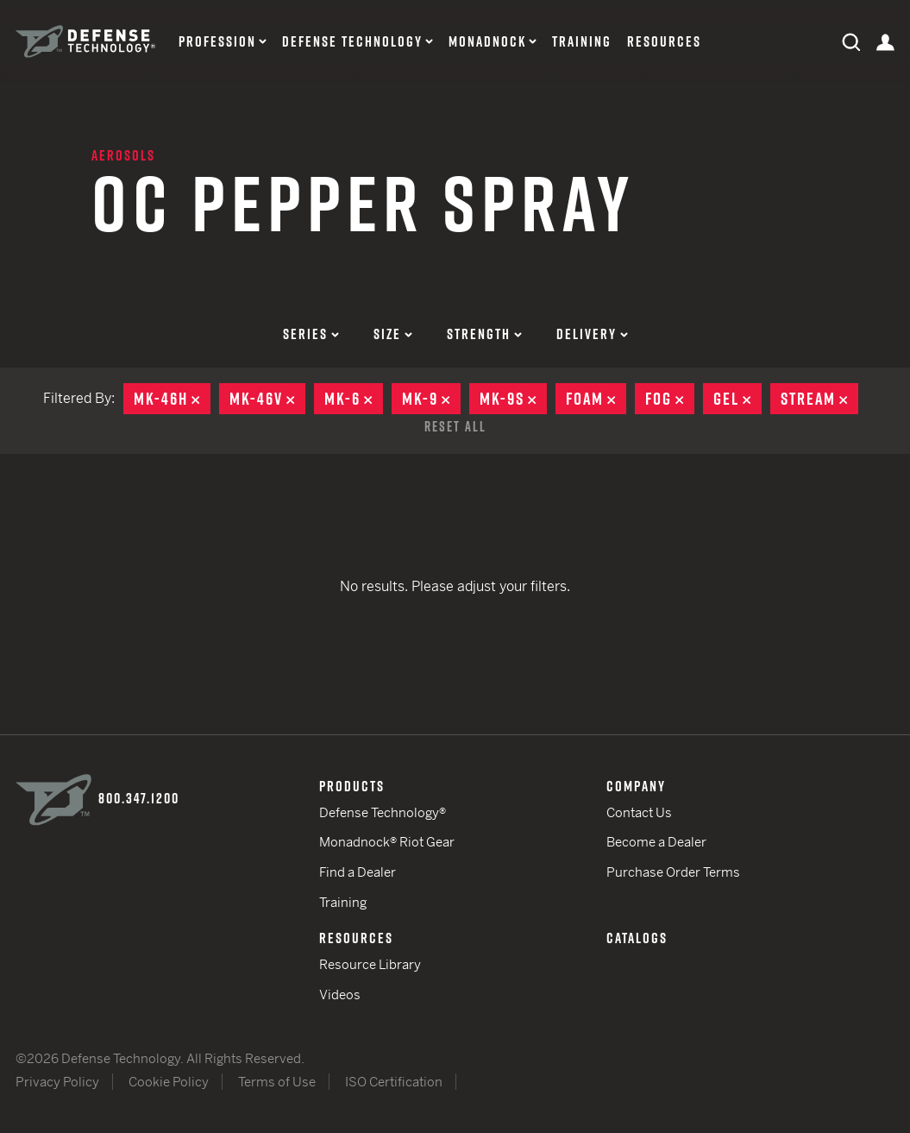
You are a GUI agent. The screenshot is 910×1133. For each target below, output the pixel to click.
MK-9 (431, 399)
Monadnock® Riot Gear (387, 842)
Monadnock (487, 42)
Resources (664, 42)
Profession (217, 42)
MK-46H (172, 399)
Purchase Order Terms (673, 872)
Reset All (455, 426)
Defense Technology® (382, 812)
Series (311, 334)
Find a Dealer (357, 872)
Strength (484, 334)
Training (582, 42)
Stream (819, 399)
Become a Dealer (656, 842)
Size (392, 334)
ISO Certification (393, 1081)
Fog (669, 399)
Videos (340, 994)
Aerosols (123, 155)
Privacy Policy (57, 1081)
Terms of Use (277, 1081)
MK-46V (267, 399)
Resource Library (370, 964)
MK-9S (513, 399)
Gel (737, 399)
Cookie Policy (169, 1081)
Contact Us (639, 812)
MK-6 (353, 399)
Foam (596, 399)
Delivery (592, 334)
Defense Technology (352, 42)
